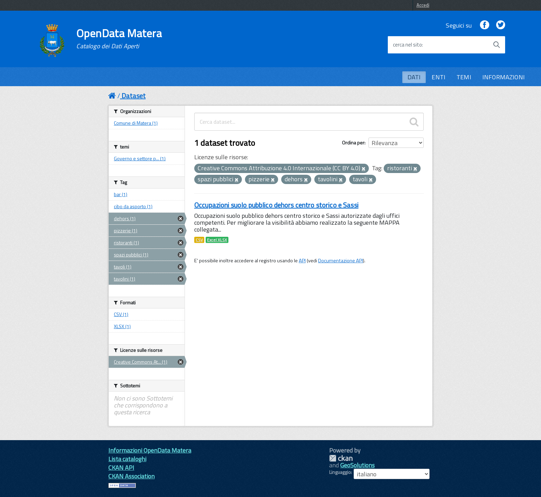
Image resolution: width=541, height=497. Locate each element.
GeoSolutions (357, 465)
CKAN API (121, 467)
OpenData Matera (119, 39)
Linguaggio (340, 472)
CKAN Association (131, 476)
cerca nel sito (407, 44)
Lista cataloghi (127, 459)
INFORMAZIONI (503, 77)
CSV (199, 240)
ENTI (438, 77)
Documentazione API (340, 260)
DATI (414, 77)
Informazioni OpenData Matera (149, 450)
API (302, 260)
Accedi (422, 5)
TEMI (463, 77)
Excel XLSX (217, 240)
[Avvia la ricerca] (496, 44)
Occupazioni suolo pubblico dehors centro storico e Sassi (276, 205)
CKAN (341, 458)
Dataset (133, 95)
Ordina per (353, 142)
